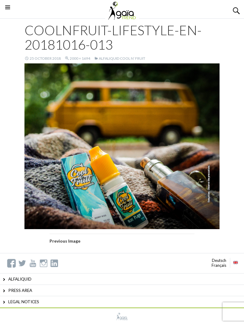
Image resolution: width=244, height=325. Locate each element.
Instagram (43, 263)
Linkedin (54, 263)
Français (219, 265)
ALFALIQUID (19, 279)
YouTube (33, 263)
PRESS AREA (20, 290)
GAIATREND (122, 316)
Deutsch (219, 260)
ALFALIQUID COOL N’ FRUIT (122, 58)
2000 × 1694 (80, 58)
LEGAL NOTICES (23, 301)
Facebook (11, 263)
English (236, 262)
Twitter (22, 263)
